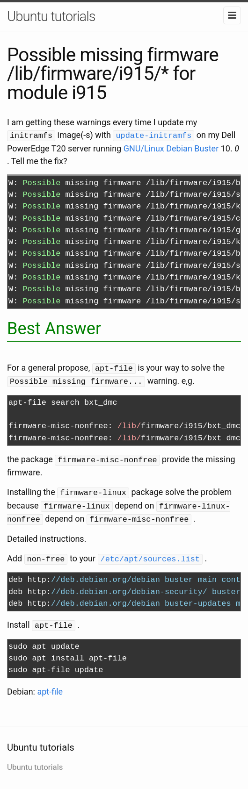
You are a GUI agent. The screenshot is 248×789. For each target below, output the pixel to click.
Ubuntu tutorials (51, 16)
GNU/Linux (144, 147)
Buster (206, 147)
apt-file (50, 686)
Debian (179, 147)
